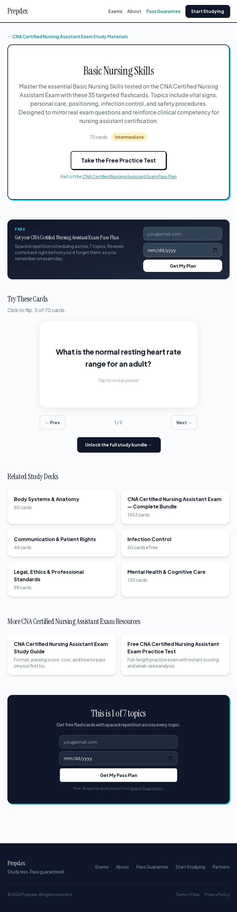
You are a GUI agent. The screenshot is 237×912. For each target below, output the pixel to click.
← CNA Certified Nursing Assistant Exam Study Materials (67, 36)
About (134, 11)
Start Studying (207, 11)
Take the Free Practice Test (118, 160)
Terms (134, 788)
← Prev (52, 422)
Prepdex (17, 11)
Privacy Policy (153, 788)
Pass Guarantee (163, 11)
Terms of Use (188, 894)
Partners (221, 866)
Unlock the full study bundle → (118, 444)
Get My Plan (183, 266)
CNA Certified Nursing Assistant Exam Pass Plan (129, 176)
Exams (115, 11)
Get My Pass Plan (118, 775)
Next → (184, 422)
